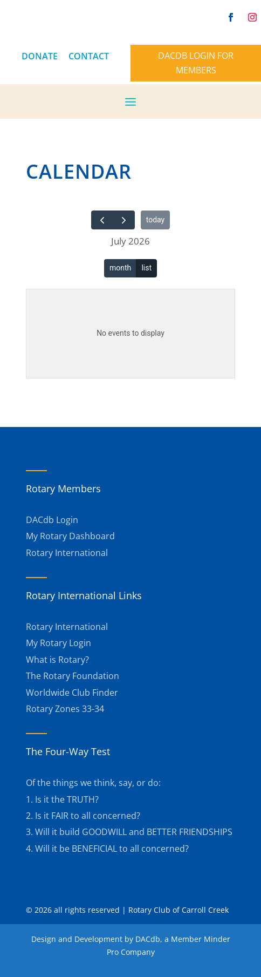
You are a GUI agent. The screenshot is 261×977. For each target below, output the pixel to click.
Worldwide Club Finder (72, 692)
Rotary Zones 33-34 (65, 709)
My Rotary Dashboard (70, 536)
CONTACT (88, 56)
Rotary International (67, 553)
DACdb (147, 939)
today (155, 219)
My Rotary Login (58, 643)
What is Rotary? (57, 660)
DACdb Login (52, 520)
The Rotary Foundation (72, 676)
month (120, 267)
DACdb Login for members (195, 63)
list (146, 267)
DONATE (40, 56)
